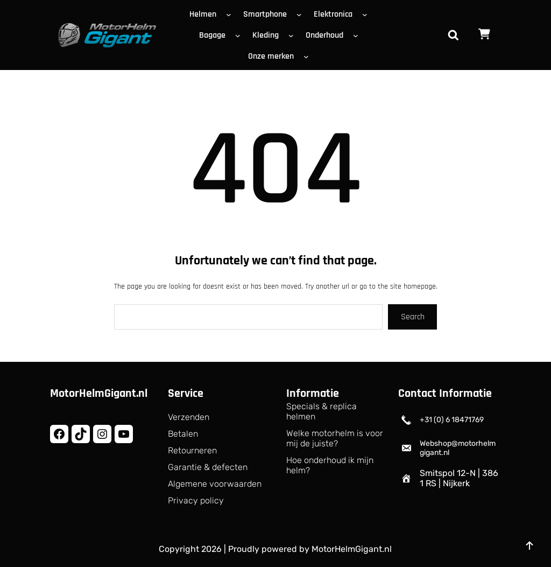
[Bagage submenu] (240, 35)
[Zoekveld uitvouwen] (453, 35)
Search (413, 317)
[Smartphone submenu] (301, 14)
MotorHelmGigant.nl (98, 393)
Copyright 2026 (190, 549)
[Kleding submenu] (293, 35)
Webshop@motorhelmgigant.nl (458, 448)
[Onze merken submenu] (308, 56)
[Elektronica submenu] (367, 14)
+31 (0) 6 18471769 (452, 419)
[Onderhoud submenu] (358, 35)
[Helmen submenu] (231, 14)
